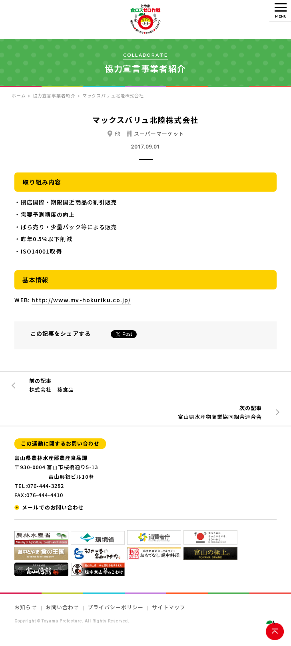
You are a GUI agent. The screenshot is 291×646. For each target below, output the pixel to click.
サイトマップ (168, 607)
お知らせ (25, 607)
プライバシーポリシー (116, 607)
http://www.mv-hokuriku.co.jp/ (81, 300)
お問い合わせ (62, 607)
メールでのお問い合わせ (53, 507)
